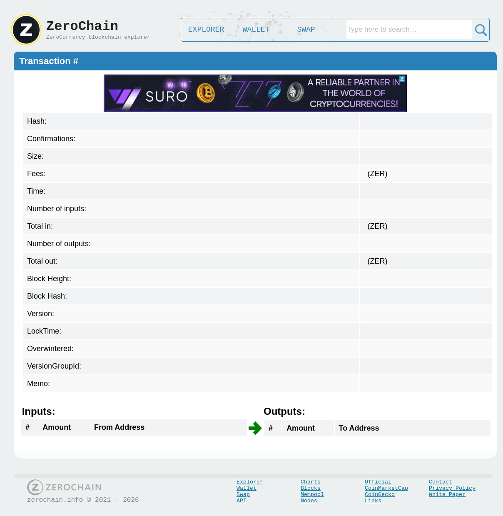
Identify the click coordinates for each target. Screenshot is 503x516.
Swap (243, 494)
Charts (311, 482)
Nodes (309, 501)
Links (373, 501)
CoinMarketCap (386, 488)
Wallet (246, 488)
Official (378, 482)
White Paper (447, 494)
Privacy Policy (452, 488)
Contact (440, 482)
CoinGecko (380, 494)
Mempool (312, 494)
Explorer (250, 482)
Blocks (311, 488)
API (242, 501)
